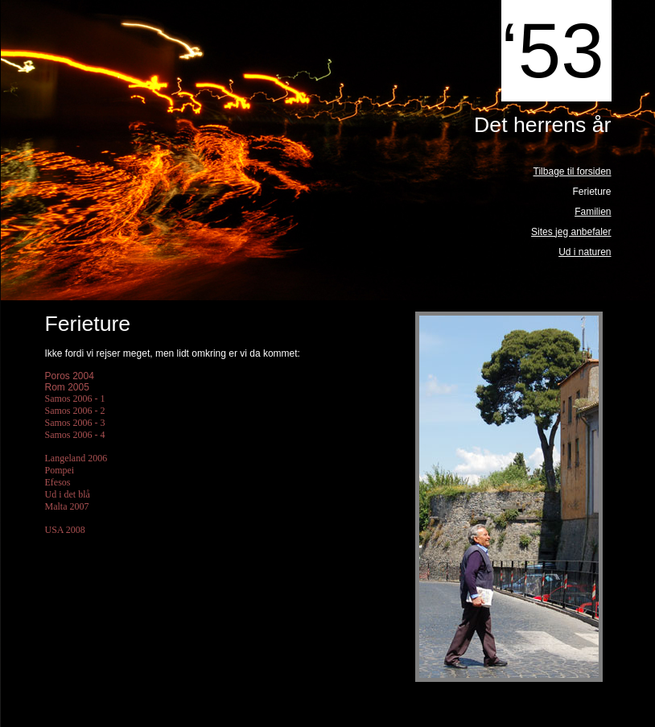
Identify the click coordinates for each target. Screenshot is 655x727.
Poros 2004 (69, 376)
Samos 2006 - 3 (75, 422)
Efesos (58, 482)
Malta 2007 (67, 506)
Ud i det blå (67, 494)
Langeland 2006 (76, 458)
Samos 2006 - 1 (76, 398)
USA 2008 (65, 529)
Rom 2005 (67, 387)
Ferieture (591, 191)
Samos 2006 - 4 (75, 434)
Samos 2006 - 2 (75, 410)
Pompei (60, 470)
